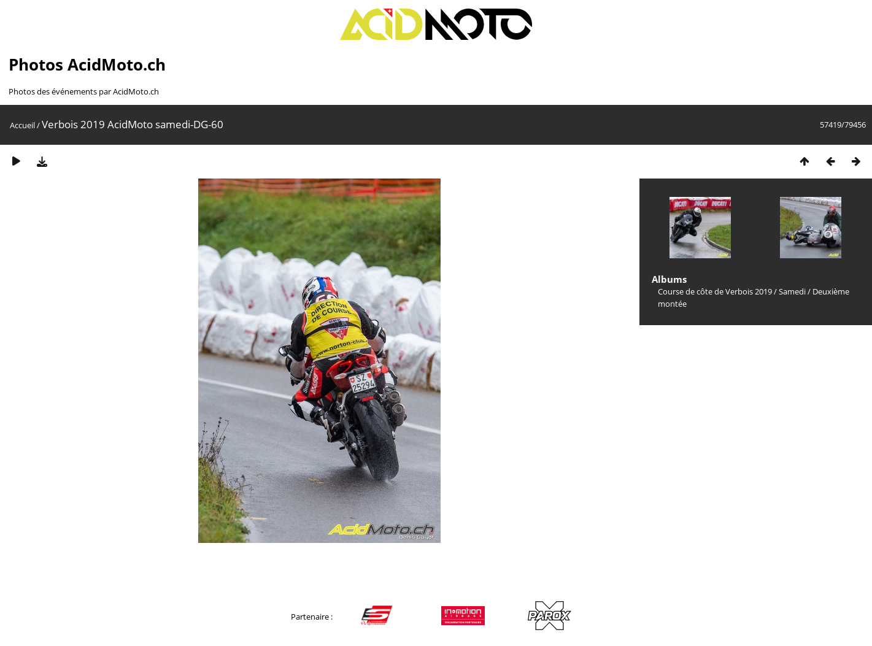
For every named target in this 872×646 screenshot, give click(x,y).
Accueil (22, 125)
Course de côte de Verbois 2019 (715, 291)
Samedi (792, 291)
